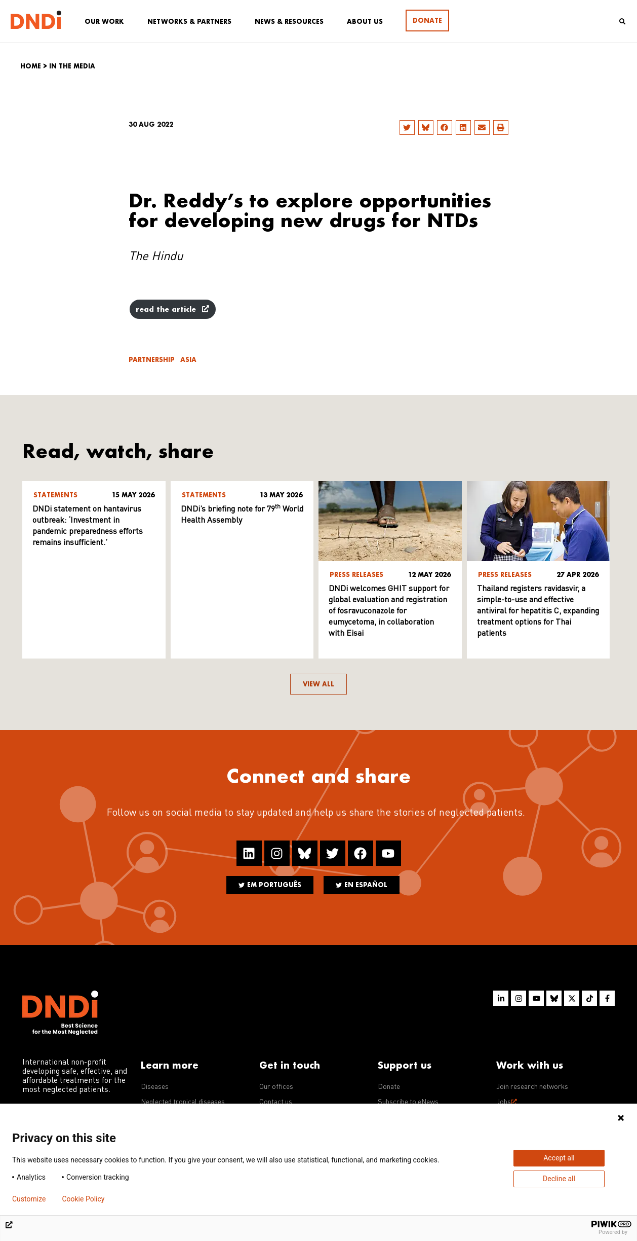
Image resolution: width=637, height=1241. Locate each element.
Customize (29, 1199)
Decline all (559, 1179)
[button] (407, 127)
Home (30, 66)
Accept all (559, 1158)
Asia (188, 359)
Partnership (152, 359)
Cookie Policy (83, 1199)
